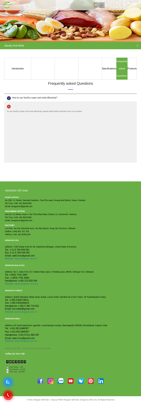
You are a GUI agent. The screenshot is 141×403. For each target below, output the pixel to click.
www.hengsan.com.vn (26, 258)
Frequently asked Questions (121, 68)
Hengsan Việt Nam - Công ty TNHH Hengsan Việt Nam (28, 348)
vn (101, 5)
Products (132, 68)
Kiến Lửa (93, 400)
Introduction (18, 68)
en (96, 5)
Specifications (109, 68)
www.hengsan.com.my (26, 284)
